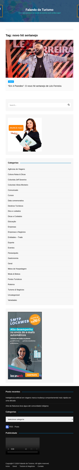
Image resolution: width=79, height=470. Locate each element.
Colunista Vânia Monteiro (18, 185)
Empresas (12, 227)
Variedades (12, 300)
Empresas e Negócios (17, 232)
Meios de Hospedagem (17, 269)
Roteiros (11, 284)
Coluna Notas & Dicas (17, 174)
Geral (11, 81)
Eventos (11, 248)
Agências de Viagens (16, 169)
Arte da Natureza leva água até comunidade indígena (27, 406)
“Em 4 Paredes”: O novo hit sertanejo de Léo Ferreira (34, 86)
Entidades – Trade (15, 237)
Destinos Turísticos (15, 206)
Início (8, 466)
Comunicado (13, 190)
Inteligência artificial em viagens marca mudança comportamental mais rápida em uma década (38, 399)
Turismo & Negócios (16, 290)
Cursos (11, 195)
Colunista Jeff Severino (17, 180)
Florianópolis (13, 253)
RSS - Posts (12, 427)
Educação (12, 222)
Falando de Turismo (40, 10)
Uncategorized (14, 295)
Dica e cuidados (14, 211)
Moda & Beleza (14, 274)
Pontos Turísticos (15, 279)
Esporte (11, 243)
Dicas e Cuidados (15, 216)
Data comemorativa (16, 201)
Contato (41, 466)
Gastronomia (13, 258)
